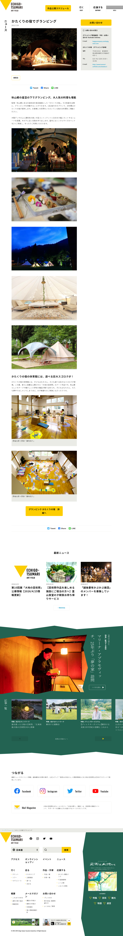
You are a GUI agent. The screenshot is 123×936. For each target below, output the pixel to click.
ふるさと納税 (62, 886)
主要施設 (30, 877)
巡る (27, 870)
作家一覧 (47, 877)
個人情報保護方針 (32, 911)
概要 (13, 893)
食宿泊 (15, 78)
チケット (15, 874)
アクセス (15, 859)
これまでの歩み (17, 898)
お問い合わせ (49, 893)
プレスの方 (48, 898)
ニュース (6, 25)
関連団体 (15, 904)
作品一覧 (47, 874)
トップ (4, 830)
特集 (95, 897)
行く (13, 870)
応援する (61, 870)
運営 (109, 903)
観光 (114, 897)
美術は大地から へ (61, 739)
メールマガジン (31, 895)
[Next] (103, 738)
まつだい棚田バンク (63, 875)
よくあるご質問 (49, 906)
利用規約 (30, 907)
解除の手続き (31, 904)
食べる (29, 881)
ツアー (14, 877)
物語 (99, 903)
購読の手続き (31, 901)
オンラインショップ (31, 861)
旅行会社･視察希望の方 (50, 902)
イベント (47, 859)
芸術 (104, 897)
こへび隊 (61, 883)
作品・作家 (48, 870)
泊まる (29, 884)
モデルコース (17, 881)
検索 (66, 849)
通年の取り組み (17, 901)
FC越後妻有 (62, 880)
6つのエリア (31, 874)
